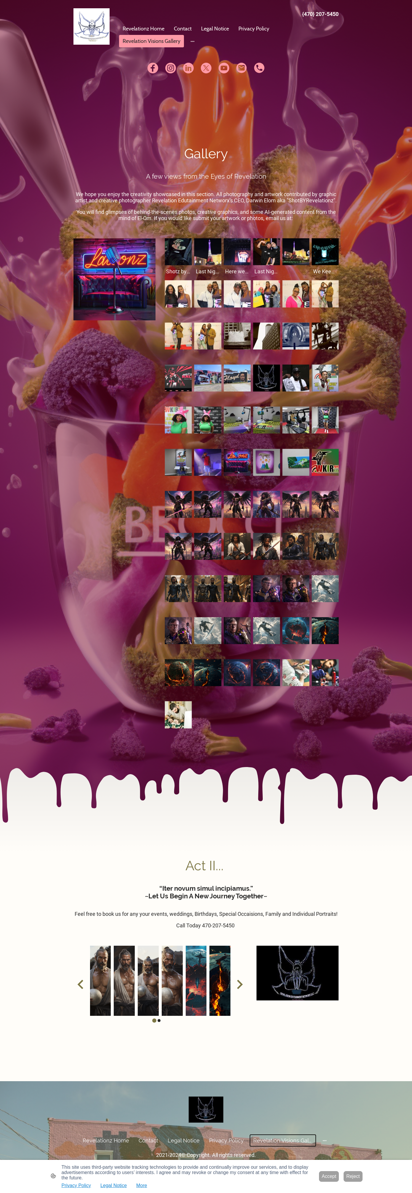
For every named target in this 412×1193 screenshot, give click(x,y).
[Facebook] (153, 68)
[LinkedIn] (188, 68)
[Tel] (259, 68)
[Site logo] (91, 26)
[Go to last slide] (81, 984)
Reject (353, 1176)
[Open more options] (192, 41)
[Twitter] (206, 68)
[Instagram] (170, 68)
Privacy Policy (76, 1185)
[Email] (241, 68)
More (141, 1185)
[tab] (154, 1020)
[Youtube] (224, 68)
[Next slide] (239, 984)
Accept (329, 1176)
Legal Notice (113, 1185)
